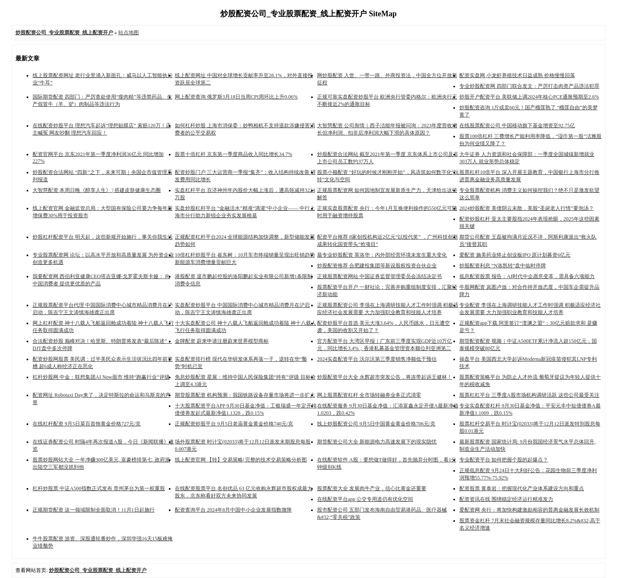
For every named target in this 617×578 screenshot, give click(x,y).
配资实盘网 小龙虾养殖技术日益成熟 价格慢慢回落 (517, 75)
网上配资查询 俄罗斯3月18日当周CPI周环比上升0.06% (236, 97)
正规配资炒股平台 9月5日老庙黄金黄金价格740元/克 (234, 424)
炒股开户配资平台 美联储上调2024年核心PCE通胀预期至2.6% (529, 97)
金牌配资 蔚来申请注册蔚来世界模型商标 (222, 341)
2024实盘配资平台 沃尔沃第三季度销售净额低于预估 (377, 359)
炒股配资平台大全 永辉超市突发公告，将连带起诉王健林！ (384, 377)
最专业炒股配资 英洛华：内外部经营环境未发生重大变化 (382, 255)
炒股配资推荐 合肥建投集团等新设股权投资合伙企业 (377, 266)
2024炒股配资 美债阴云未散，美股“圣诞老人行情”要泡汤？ (526, 208)
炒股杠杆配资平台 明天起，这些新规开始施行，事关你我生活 (103, 237)
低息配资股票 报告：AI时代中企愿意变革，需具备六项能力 (527, 276)
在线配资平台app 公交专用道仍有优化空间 (365, 499)
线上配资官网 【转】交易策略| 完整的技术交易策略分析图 (241, 460)
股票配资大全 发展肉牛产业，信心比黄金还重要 (371, 488)
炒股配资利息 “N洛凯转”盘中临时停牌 (502, 266)
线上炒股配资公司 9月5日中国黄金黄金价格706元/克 (376, 424)
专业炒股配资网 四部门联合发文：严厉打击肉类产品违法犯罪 (529, 86)
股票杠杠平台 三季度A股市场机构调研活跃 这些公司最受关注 (529, 395)
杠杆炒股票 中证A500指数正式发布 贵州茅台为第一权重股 (99, 488)
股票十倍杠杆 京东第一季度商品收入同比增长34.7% (233, 154)
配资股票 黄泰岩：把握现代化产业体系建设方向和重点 (521, 488)
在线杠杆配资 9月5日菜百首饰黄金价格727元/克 (87, 424)
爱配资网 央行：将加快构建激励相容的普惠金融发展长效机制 (529, 510)
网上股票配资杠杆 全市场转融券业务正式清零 (369, 395)
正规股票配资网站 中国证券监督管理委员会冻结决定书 (379, 276)
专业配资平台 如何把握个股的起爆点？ (503, 460)
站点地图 (128, 33)
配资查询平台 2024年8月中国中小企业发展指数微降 (233, 510)
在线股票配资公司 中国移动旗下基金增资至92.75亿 (517, 126)
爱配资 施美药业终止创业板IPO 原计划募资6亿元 (514, 255)
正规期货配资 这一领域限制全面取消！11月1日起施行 (94, 510)
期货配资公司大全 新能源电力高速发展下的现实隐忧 (377, 442)
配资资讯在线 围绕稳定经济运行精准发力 (506, 499)
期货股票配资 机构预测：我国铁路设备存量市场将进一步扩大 (245, 395)
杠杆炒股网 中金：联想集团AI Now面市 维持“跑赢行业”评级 (101, 377)
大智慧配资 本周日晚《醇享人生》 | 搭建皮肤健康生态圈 (97, 190)
